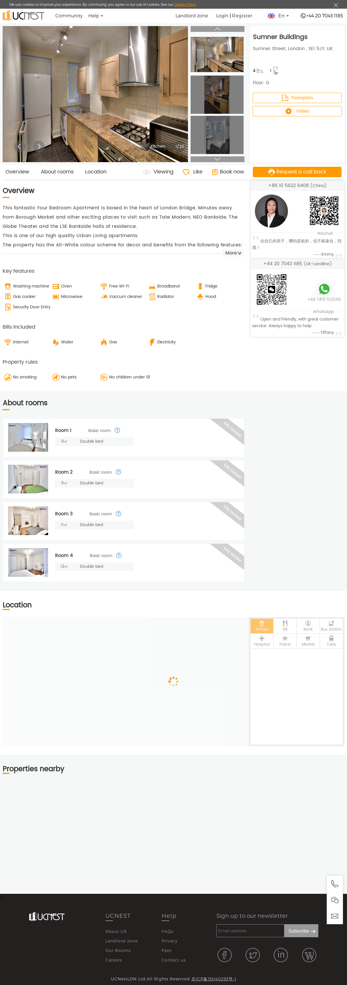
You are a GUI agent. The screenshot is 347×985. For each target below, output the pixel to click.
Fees (166, 950)
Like (197, 172)
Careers (113, 959)
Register (242, 15)
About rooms (57, 172)
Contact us (174, 959)
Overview (17, 172)
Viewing (164, 172)
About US (116, 931)
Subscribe (298, 931)
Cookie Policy (185, 4)
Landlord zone (192, 15)
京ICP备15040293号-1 (213, 978)
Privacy (170, 940)
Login (222, 15)
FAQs (167, 931)
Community (69, 15)
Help (169, 915)
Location (96, 172)
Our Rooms (118, 950)
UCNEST (118, 915)
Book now (232, 172)
